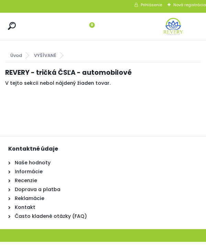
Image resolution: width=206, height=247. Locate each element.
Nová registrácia (189, 5)
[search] (12, 26)
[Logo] (173, 26)
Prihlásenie (151, 5)
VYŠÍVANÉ (45, 55)
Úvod (16, 55)
